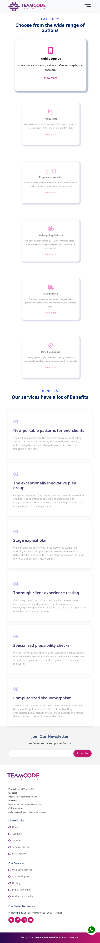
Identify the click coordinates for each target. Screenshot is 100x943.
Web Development (22, 870)
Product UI (50, 120)
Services (16, 840)
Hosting (16, 883)
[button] (91, 930)
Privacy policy (19, 854)
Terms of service (21, 847)
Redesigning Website (51, 237)
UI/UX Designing (51, 353)
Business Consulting (23, 896)
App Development (21, 876)
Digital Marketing (21, 890)
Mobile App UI (51, 59)
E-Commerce (51, 295)
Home (15, 827)
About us (17, 834)
